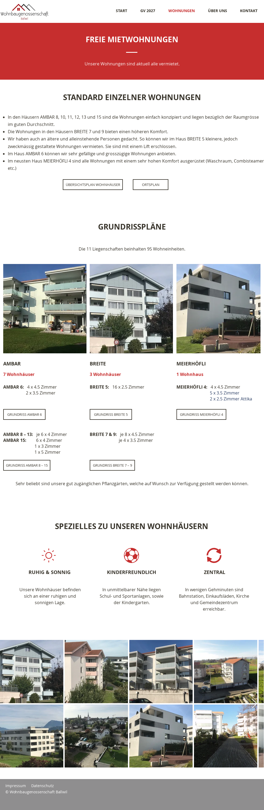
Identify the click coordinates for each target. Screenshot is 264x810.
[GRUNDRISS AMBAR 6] (24, 414)
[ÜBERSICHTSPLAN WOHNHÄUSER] (93, 184)
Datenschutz (42, 785)
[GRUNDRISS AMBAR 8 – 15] (26, 465)
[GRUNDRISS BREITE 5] (111, 414)
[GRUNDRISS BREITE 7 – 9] (112, 465)
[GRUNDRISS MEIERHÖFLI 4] (201, 414)
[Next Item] (254, 704)
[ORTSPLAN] (150, 184)
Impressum (15, 785)
